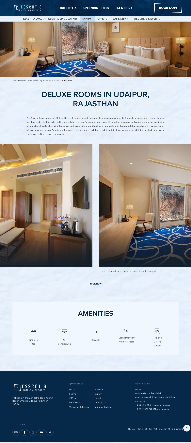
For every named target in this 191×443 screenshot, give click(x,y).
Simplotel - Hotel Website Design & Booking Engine (160, 430)
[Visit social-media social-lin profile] (41, 433)
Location (99, 399)
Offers (102, 19)
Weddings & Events (147, 19)
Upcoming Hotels (96, 8)
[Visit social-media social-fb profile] (24, 433)
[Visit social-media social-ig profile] (50, 433)
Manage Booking (103, 408)
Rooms (87, 19)
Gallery (98, 395)
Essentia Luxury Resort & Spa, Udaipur (50, 19)
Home (15, 81)
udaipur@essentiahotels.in (148, 394)
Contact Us (100, 404)
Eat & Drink (123, 8)
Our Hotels (69, 8)
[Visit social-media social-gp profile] (33, 433)
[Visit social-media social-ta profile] (16, 433)
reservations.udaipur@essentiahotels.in (155, 398)
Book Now (168, 8)
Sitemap (131, 430)
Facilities (99, 391)
